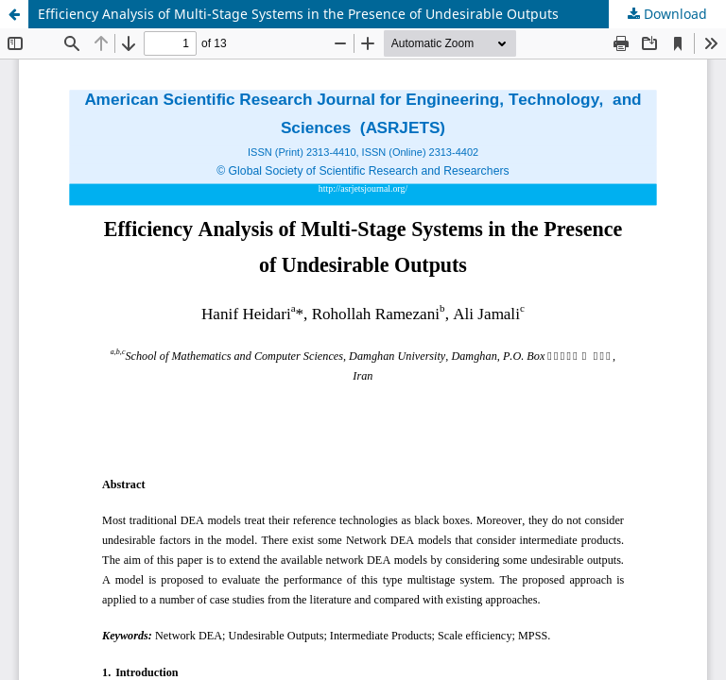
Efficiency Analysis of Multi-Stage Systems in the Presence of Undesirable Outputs (298, 14)
